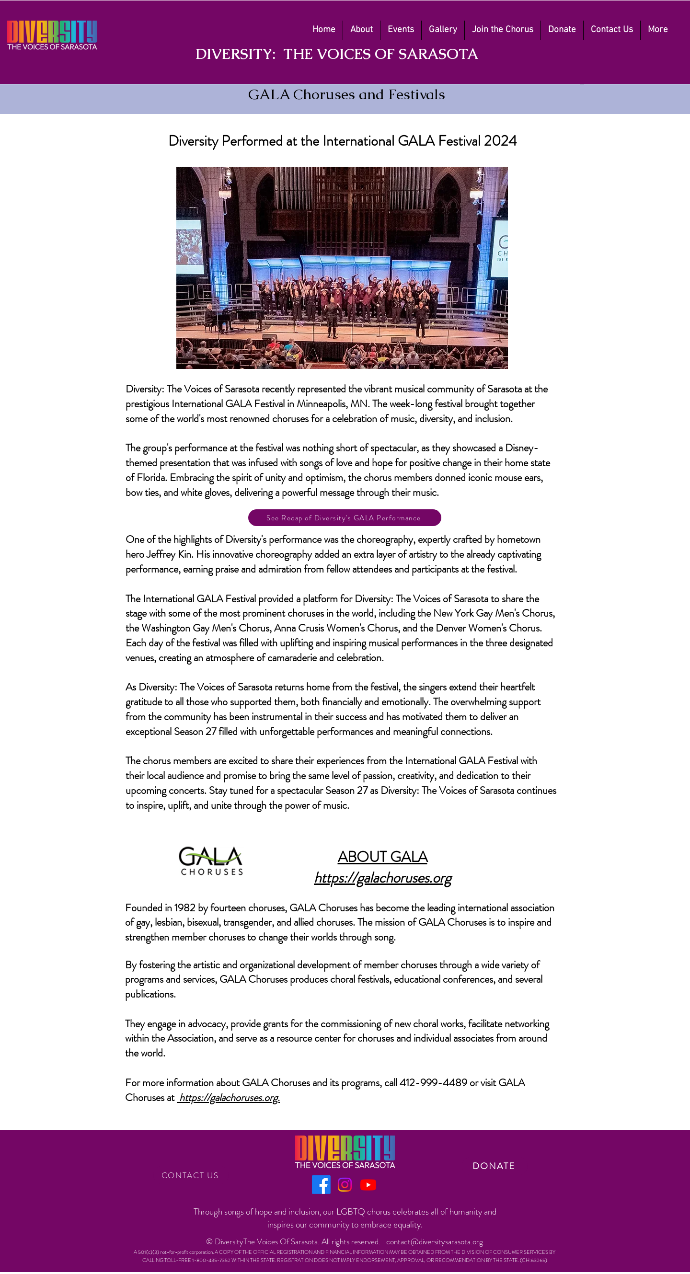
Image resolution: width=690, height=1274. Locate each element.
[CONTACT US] (191, 1175)
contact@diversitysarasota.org (434, 1241)
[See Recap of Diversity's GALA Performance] (344, 517)
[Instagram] (344, 1184)
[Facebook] (321, 1184)
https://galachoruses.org (382, 877)
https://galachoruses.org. (229, 1097)
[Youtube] (368, 1184)
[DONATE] (495, 1166)
